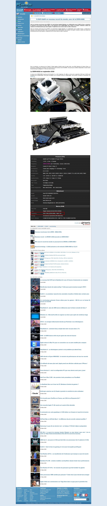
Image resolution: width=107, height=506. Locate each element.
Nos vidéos (57, 13)
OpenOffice (32, 492)
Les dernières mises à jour (45, 489)
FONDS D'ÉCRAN (71, 10)
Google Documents (34, 493)
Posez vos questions (78, 491)
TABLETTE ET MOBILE (48, 10)
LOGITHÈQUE (37, 10)
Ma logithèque (43, 493)
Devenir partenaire (43, 503)
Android (25, 489)
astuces (66, 489)
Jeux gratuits (42, 499)
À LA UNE (20, 10)
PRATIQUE (27, 10)
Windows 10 (19, 491)
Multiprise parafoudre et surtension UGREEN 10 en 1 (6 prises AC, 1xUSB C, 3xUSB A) (53, 261)
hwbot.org (32, 76)
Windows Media (33, 500)
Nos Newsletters (48, 13)
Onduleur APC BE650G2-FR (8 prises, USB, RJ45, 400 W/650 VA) (49, 269)
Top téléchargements (44, 491)
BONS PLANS (60, 10)
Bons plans (59, 497)
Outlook (25, 498)
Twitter (25, 499)
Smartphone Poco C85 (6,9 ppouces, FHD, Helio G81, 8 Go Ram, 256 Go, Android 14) (53, 258)
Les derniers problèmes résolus (80, 489)
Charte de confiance (30, 503)
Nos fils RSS (37, 13)
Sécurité (31, 498)
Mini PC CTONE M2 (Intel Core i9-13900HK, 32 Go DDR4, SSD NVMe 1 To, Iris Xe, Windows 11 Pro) (56, 252)
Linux (18, 498)
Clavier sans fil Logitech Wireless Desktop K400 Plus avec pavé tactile (49, 255)
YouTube (31, 496)
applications (61, 489)
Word (31, 489)
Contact (56, 503)
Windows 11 (19, 489)
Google (31, 495)
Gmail (25, 496)
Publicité (36, 503)
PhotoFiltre (19, 500)
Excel (31, 491)
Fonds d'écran (43, 497)
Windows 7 (19, 493)
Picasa (31, 499)
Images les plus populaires (45, 498)
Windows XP (19, 496)
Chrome (25, 493)
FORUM (86, 10)
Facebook (26, 500)
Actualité (22, 14)
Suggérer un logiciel (44, 492)
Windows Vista (20, 495)
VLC (18, 499)
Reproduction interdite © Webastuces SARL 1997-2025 (70, 503)
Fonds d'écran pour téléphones (63, 493)
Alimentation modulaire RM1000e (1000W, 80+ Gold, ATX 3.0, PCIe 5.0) (50, 272)
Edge (25, 492)
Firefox (25, 495)
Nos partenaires (51, 503)
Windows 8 (19, 492)
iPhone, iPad (26, 491)
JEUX (79, 10)
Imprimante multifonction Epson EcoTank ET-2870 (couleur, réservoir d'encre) (51, 263)
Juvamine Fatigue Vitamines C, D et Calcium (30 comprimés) (47, 266)
